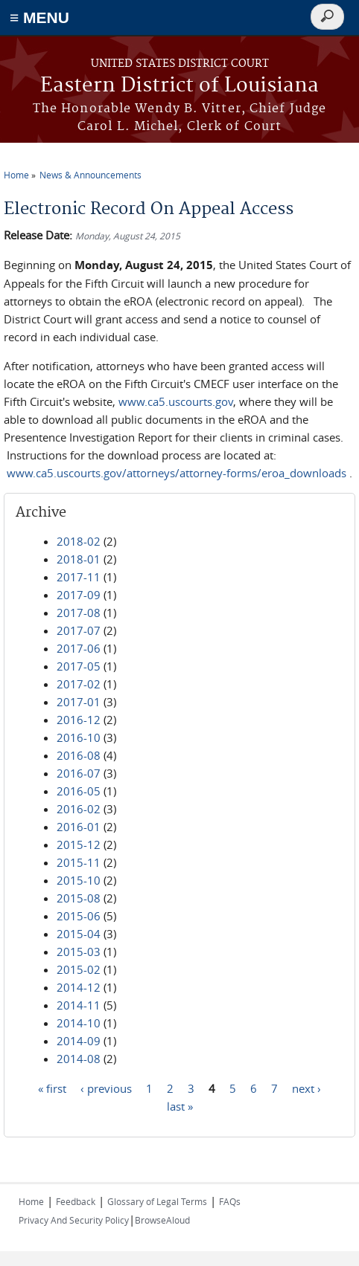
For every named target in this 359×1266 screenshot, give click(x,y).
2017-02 (79, 683)
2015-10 (79, 880)
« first (52, 1087)
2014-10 (79, 1022)
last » (180, 1105)
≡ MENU (39, 17)
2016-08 (79, 755)
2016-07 (79, 773)
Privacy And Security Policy (74, 1220)
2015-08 (79, 898)
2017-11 (79, 576)
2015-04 (79, 933)
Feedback (75, 1201)
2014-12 (79, 987)
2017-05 (79, 666)
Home (16, 175)
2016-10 (79, 737)
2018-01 (79, 559)
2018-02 (79, 541)
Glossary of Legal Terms (157, 1201)
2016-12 (79, 719)
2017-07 (79, 630)
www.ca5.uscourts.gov (175, 401)
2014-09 (79, 1040)
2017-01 (79, 701)
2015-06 (79, 915)
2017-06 (79, 648)
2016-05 (79, 791)
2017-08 (79, 612)
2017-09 (79, 594)
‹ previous (106, 1087)
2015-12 (79, 844)
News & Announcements (90, 175)
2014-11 (79, 1005)
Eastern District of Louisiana (179, 86)
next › (306, 1087)
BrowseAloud (162, 1220)
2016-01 (79, 826)
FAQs (230, 1201)
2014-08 (79, 1058)
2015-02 (79, 969)
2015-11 (79, 862)
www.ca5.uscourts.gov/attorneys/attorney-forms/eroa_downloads (176, 472)
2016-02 (79, 808)
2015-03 (79, 951)
